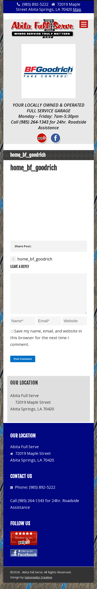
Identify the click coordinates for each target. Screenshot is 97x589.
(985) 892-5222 (42, 493)
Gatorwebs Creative (38, 583)
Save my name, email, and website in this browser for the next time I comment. (46, 344)
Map (77, 9)
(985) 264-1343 (33, 122)
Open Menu (83, 24)
